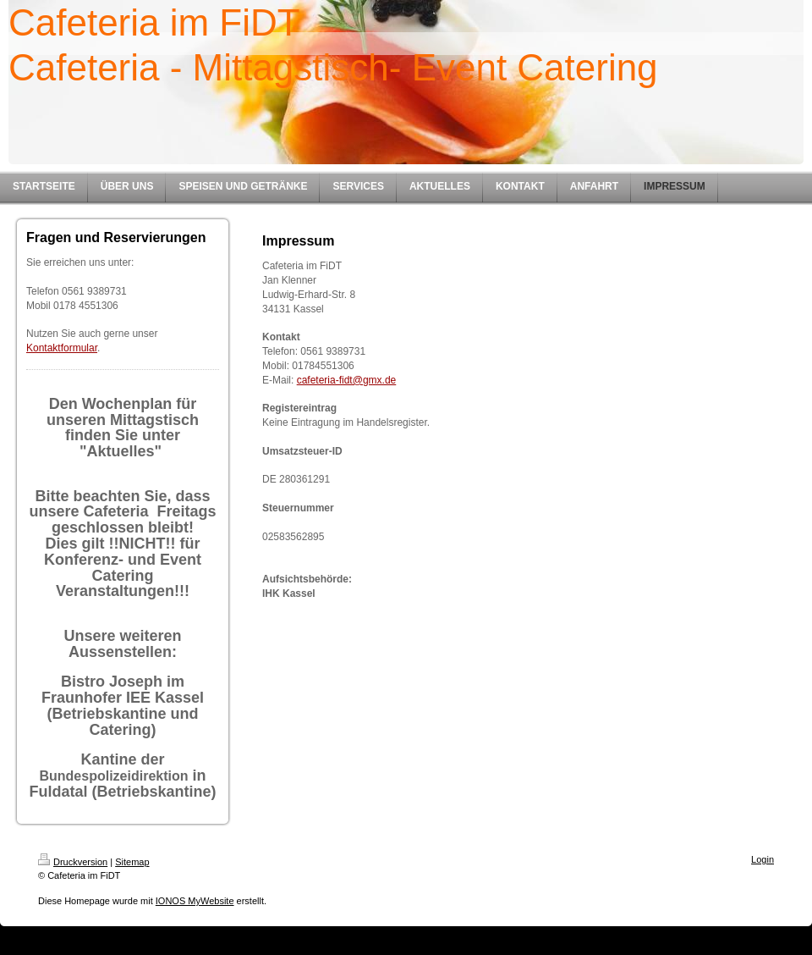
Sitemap (132, 862)
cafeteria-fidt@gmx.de (347, 380)
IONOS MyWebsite (195, 901)
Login (762, 859)
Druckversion (72, 862)
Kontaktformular (61, 348)
